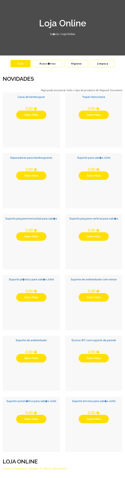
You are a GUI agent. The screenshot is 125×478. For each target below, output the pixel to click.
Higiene (76, 63)
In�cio (54, 34)
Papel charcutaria (93, 96)
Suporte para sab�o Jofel (93, 157)
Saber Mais (31, 114)
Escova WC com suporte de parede (94, 340)
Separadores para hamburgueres (31, 157)
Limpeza (102, 63)
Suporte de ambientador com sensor (94, 279)
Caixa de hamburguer (31, 96)
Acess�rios (47, 63)
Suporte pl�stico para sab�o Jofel (31, 279)
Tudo (20, 63)
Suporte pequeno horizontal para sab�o (31, 218)
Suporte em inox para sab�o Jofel (93, 401)
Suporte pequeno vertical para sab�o (93, 218)
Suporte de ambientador (31, 340)
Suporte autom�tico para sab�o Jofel (31, 401)
